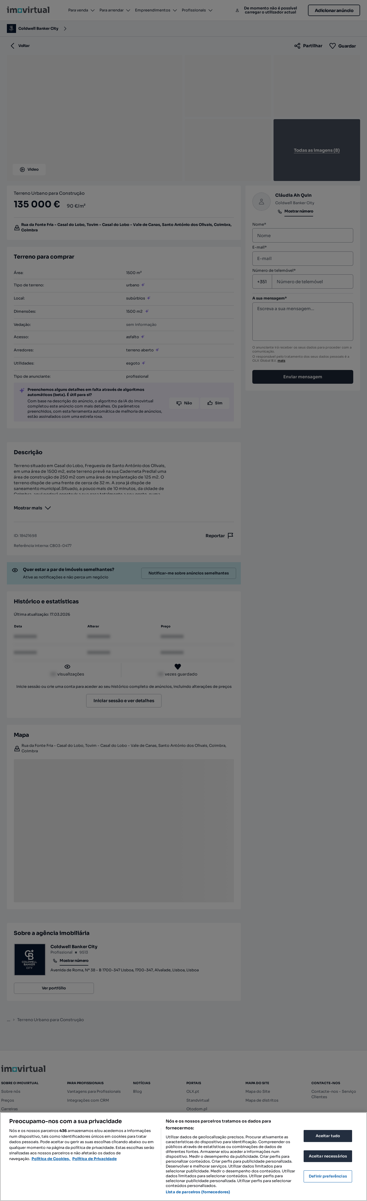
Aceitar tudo (328, 1135)
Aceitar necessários (328, 1156)
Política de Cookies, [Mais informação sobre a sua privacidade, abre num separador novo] (51, 1158)
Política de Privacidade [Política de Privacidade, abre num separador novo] (94, 1158)
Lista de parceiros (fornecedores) (198, 1192)
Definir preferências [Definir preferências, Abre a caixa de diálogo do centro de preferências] (328, 1176)
